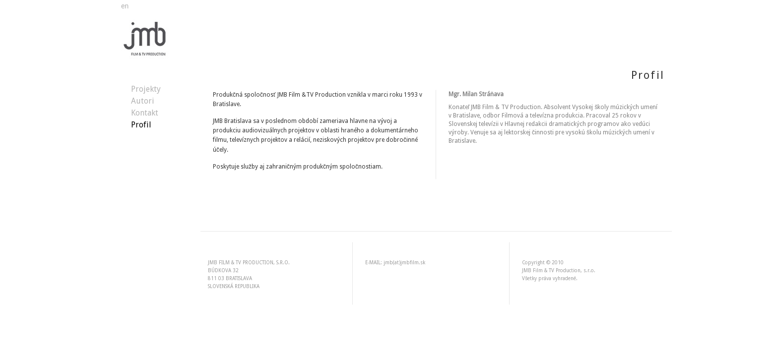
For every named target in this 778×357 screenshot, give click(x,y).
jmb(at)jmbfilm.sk (404, 262)
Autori (142, 101)
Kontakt (144, 113)
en (125, 6)
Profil (141, 124)
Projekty (146, 89)
